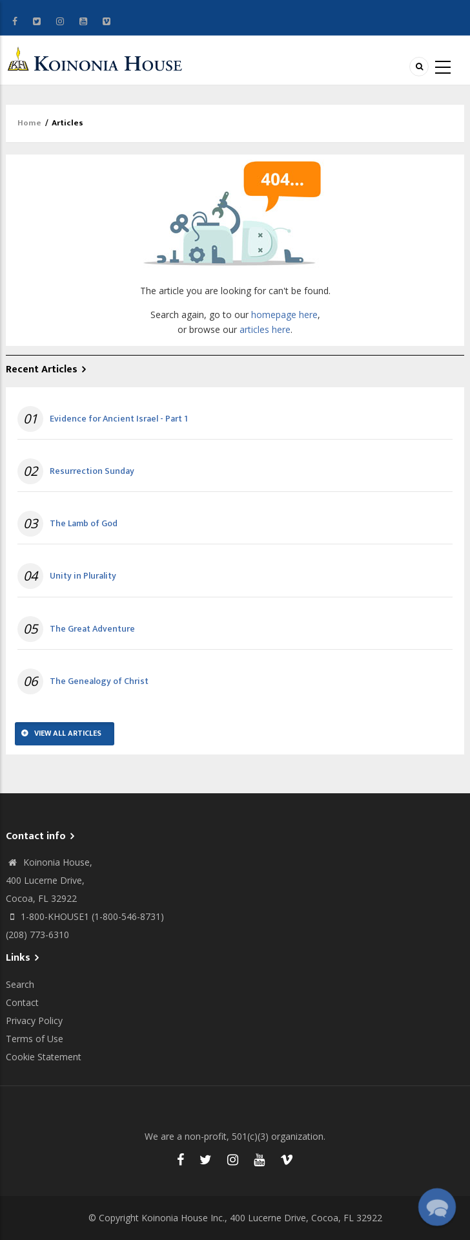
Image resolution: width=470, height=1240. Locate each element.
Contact (22, 1002)
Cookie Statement (43, 1057)
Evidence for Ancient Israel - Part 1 (119, 419)
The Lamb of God (84, 523)
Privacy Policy (34, 1020)
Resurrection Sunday (92, 471)
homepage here (284, 314)
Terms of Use (34, 1038)
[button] (437, 1206)
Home (29, 123)
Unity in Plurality (83, 576)
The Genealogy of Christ (99, 681)
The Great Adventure (92, 629)
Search (20, 984)
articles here (265, 329)
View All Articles (67, 733)
